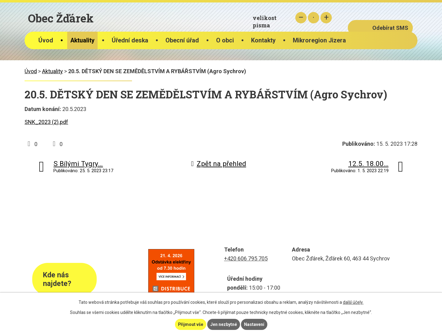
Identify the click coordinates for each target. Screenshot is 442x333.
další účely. (353, 302)
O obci (225, 40)
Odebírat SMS (390, 28)
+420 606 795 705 (246, 258)
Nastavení (254, 324)
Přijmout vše (190, 324)
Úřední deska (130, 40)
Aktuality (82, 40)
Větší (326, 17)
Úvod (45, 40)
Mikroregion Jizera (319, 40)
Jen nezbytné (223, 324)
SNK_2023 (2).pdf (46, 122)
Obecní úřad (182, 40)
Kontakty (263, 40)
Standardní (313, 17)
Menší (301, 17)
